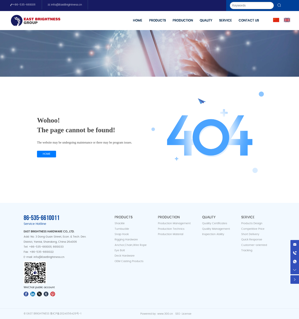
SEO (177, 314)
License (186, 314)
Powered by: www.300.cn (156, 314)
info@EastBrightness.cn (65, 4)
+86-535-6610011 (22, 4)
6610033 (57, 247)
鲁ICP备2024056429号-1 (65, 313)
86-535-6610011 (41, 218)
